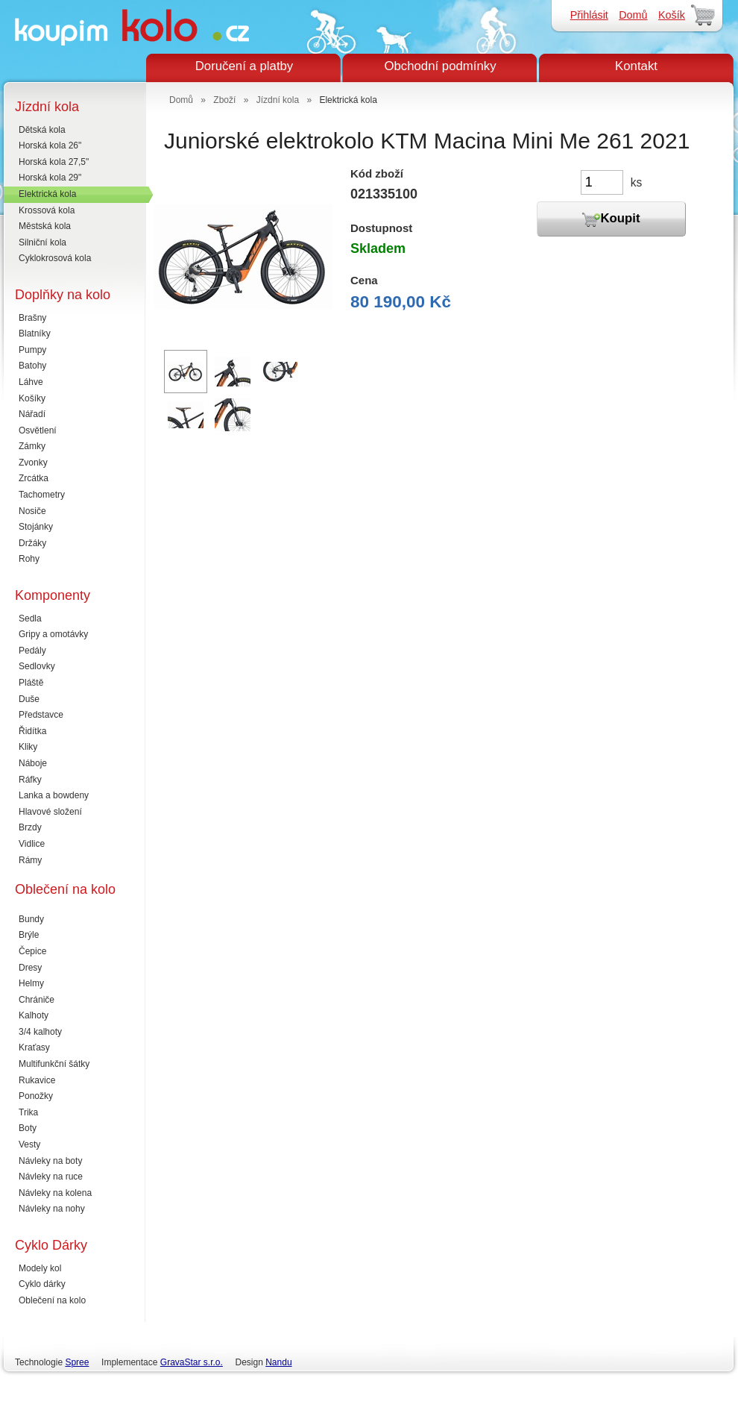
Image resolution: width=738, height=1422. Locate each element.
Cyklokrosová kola (55, 258)
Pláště (31, 682)
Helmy (31, 983)
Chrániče (36, 1000)
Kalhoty (33, 1015)
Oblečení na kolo (52, 1300)
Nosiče (32, 511)
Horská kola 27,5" (54, 162)
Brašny (32, 318)
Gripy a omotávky (53, 634)
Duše (29, 699)
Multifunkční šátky (54, 1064)
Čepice (32, 951)
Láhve (31, 382)
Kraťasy (34, 1047)
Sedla (30, 618)
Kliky (28, 747)
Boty (28, 1128)
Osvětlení (38, 430)
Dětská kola (42, 130)
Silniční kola (42, 242)
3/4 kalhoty (40, 1032)
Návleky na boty (50, 1161)
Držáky (32, 543)
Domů (633, 15)
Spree (77, 1362)
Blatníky (35, 333)
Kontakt (636, 66)
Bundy (31, 919)
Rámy (30, 860)
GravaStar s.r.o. (191, 1362)
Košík (671, 15)
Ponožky (36, 1096)
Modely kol (40, 1268)
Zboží (224, 100)
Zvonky (33, 462)
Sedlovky (37, 666)
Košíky (32, 398)
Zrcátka (33, 478)
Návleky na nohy (52, 1208)
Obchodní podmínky (440, 66)
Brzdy (30, 827)
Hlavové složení (50, 811)
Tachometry (42, 494)
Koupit (611, 219)
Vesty (29, 1144)
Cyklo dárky (42, 1284)
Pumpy (32, 350)
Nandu (278, 1362)
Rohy (29, 559)
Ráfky (30, 779)
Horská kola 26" (50, 145)
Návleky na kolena (55, 1193)
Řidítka (32, 731)
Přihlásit (589, 15)
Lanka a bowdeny (54, 795)
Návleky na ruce (51, 1176)
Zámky (32, 446)
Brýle (29, 935)
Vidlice (32, 844)
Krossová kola (47, 210)
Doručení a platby (244, 66)
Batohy (32, 365)
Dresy (30, 967)
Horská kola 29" (50, 177)
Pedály (32, 650)
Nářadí (32, 414)
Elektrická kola (47, 194)
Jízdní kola (277, 100)
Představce (41, 715)
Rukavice (37, 1080)
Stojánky (36, 526)
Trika (28, 1112)
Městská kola (45, 226)
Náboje (33, 763)
